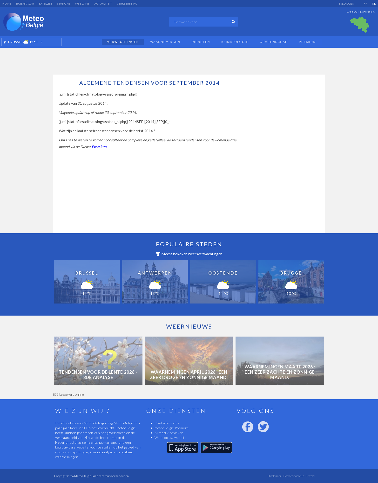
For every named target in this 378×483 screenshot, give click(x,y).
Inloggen (346, 3)
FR (365, 3)
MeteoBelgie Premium (172, 428)
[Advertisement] (189, 60)
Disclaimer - (275, 476)
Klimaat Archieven (169, 433)
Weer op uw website (171, 437)
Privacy (310, 476)
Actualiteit (103, 3)
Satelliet (45, 3)
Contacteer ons (167, 423)
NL (374, 3)
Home (6, 3)
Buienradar (25, 3)
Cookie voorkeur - (294, 476)
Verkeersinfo (127, 3)
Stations (63, 3)
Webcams (82, 3)
